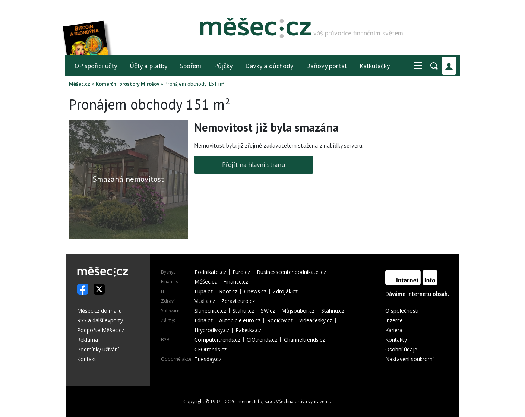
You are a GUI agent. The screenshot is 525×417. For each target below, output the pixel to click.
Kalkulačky (375, 65)
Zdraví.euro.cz (238, 301)
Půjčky (223, 65)
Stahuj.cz (243, 310)
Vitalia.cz (204, 301)
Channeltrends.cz (304, 339)
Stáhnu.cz (332, 310)
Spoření (190, 65)
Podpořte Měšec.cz (100, 330)
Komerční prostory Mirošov (127, 83)
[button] (418, 66)
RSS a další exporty (100, 320)
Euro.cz (241, 272)
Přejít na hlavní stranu (253, 164)
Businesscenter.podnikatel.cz (291, 272)
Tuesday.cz (207, 359)
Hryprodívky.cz (211, 330)
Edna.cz (203, 320)
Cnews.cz (255, 291)
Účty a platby (148, 65)
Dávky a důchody (269, 65)
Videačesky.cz (315, 320)
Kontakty (396, 339)
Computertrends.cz (217, 339)
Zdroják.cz (285, 291)
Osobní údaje (401, 349)
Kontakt (86, 359)
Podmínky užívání (98, 349)
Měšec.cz (79, 83)
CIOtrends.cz (262, 339)
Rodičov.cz (280, 320)
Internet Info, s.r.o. (256, 401)
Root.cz (228, 291)
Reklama (87, 339)
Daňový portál (326, 65)
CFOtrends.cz (210, 349)
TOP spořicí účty (94, 65)
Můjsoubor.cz (297, 310)
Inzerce (394, 320)
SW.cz (268, 310)
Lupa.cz (203, 291)
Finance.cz (235, 281)
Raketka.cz (248, 330)
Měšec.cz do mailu (99, 310)
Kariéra (393, 330)
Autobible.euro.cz (239, 320)
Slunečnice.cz (210, 310)
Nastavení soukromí (409, 359)
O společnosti (401, 310)
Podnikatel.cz (210, 272)
